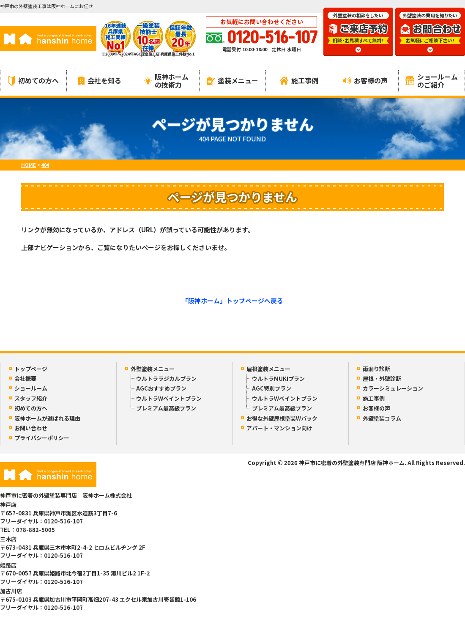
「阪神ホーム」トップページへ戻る (232, 300)
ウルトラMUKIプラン (278, 378)
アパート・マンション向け (279, 428)
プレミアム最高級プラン (166, 408)
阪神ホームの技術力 (166, 81)
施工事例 (299, 80)
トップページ (30, 369)
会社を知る (99, 80)
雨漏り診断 (376, 369)
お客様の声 (365, 80)
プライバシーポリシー (41, 438)
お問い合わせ (30, 428)
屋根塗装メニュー (268, 369)
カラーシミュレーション (393, 388)
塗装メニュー (232, 80)
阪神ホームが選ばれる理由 (47, 418)
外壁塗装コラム (382, 418)
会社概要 (25, 378)
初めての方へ (33, 80)
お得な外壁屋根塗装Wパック (281, 418)
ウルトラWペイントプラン (169, 398)
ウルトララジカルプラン (166, 378)
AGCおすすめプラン (161, 388)
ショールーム (30, 388)
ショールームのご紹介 (431, 81)
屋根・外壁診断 (382, 378)
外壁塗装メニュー (153, 369)
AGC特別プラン (271, 388)
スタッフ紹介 (30, 398)
